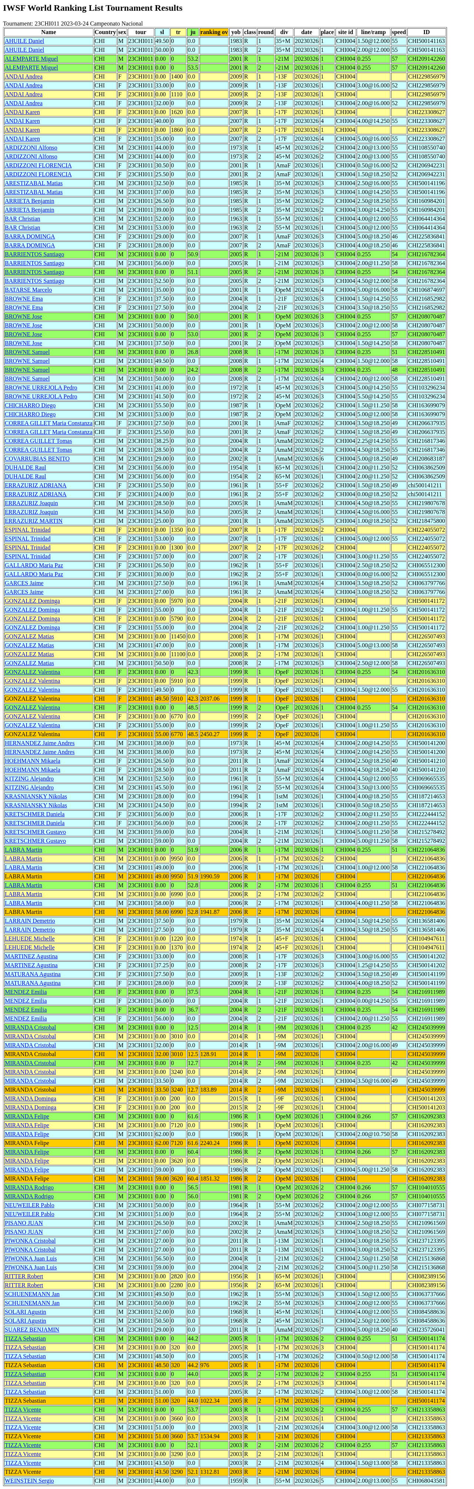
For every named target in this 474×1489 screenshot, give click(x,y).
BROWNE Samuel (27, 352)
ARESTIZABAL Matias (34, 183)
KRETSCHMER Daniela (34, 814)
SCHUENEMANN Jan (32, 1294)
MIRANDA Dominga (30, 1098)
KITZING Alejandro (29, 778)
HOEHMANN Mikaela (32, 761)
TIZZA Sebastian (25, 1338)
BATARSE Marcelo (28, 290)
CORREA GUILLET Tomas (38, 441)
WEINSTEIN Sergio (29, 1481)
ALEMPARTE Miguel (31, 59)
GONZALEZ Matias (29, 636)
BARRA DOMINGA (30, 236)
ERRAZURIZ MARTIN (34, 521)
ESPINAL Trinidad (27, 530)
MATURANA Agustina (33, 974)
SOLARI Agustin (25, 1312)
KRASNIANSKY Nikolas (36, 796)
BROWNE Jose (23, 316)
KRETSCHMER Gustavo (35, 832)
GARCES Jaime (24, 583)
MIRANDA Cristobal (30, 1027)
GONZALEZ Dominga (32, 601)
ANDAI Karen (22, 112)
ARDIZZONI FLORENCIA (38, 165)
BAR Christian (22, 219)
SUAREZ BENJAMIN (32, 1329)
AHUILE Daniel (24, 41)
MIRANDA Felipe (27, 1116)
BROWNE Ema (24, 299)
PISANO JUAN (24, 1223)
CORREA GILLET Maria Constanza (49, 423)
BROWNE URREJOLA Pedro (41, 387)
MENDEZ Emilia (26, 992)
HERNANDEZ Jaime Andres (39, 743)
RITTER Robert (24, 1276)
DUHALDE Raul (25, 467)
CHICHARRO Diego (30, 405)
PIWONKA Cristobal (30, 1241)
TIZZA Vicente (23, 1409)
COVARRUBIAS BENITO (37, 458)
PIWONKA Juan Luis (31, 1258)
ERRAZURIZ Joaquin (31, 503)
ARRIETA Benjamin (29, 201)
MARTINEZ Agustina (31, 956)
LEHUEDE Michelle (30, 938)
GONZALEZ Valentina (32, 672)
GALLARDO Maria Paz (34, 565)
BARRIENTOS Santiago (34, 254)
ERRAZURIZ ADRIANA (36, 485)
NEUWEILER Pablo (29, 1205)
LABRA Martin (23, 850)
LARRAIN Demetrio (30, 921)
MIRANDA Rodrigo (29, 1187)
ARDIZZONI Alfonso (31, 147)
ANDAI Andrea (24, 76)
